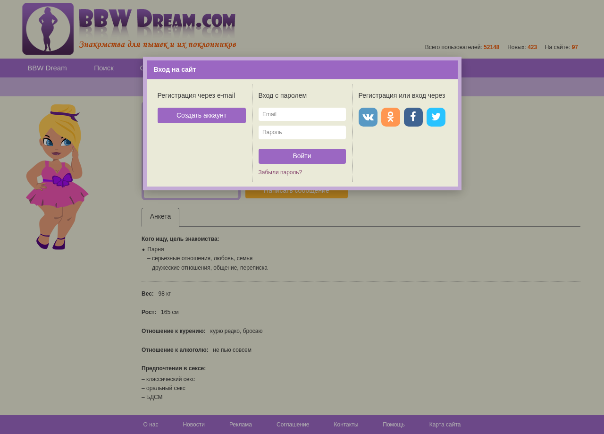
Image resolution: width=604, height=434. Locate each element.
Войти (302, 156)
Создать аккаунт (201, 115)
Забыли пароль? (280, 172)
